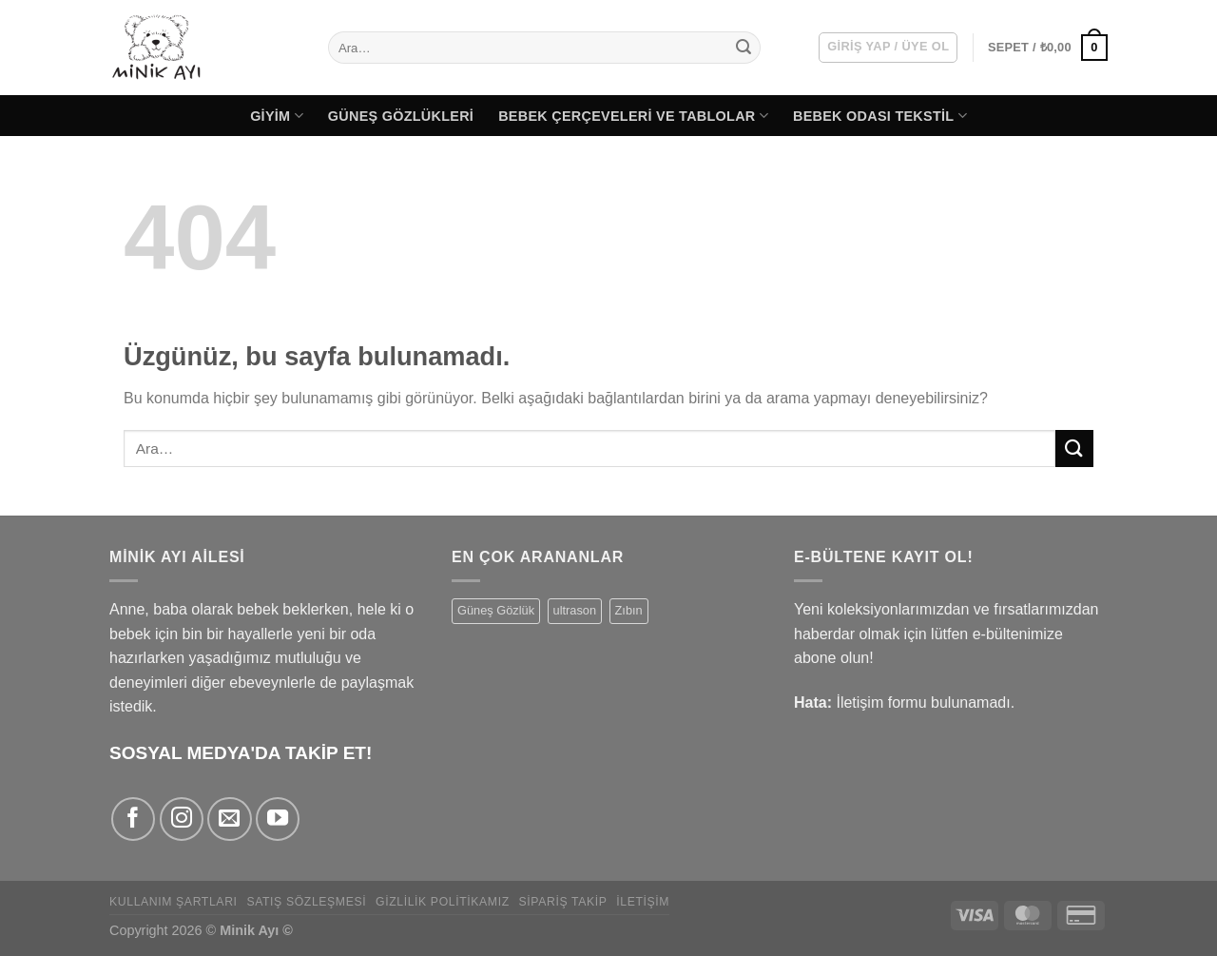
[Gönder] (743, 47)
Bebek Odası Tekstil (880, 116)
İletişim (642, 901)
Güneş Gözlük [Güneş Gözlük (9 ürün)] (495, 610)
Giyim (276, 116)
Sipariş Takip (563, 901)
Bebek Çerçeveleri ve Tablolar (633, 116)
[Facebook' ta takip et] (133, 819)
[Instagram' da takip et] (181, 819)
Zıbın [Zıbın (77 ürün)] (629, 610)
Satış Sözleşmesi (306, 901)
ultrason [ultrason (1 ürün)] (575, 610)
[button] (888, 47)
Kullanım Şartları (173, 901)
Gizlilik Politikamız (443, 901)
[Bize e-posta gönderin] (229, 819)
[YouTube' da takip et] (277, 819)
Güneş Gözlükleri (400, 116)
